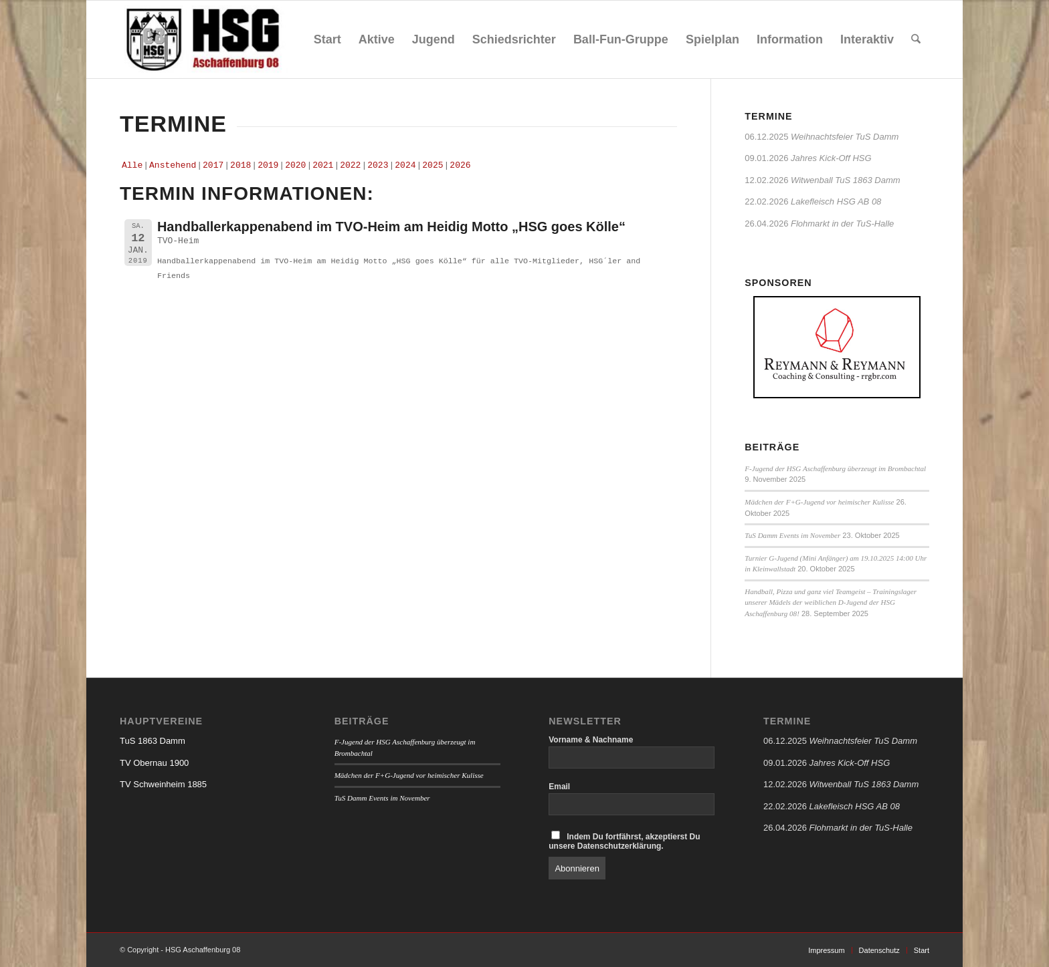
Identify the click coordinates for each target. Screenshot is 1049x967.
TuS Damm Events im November (792, 535)
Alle (132, 165)
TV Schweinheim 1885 (163, 784)
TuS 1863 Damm (152, 741)
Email (559, 786)
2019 (268, 165)
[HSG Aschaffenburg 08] (204, 39)
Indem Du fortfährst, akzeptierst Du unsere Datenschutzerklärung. (624, 841)
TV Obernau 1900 (154, 763)
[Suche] (915, 39)
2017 (213, 165)
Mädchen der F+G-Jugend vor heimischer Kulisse (819, 502)
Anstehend (172, 165)
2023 (377, 165)
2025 (432, 165)
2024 (405, 165)
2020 (295, 165)
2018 (240, 165)
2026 (460, 165)
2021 (322, 165)
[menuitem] (327, 39)
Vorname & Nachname (591, 739)
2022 (350, 165)
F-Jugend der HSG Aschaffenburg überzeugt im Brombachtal (835, 468)
